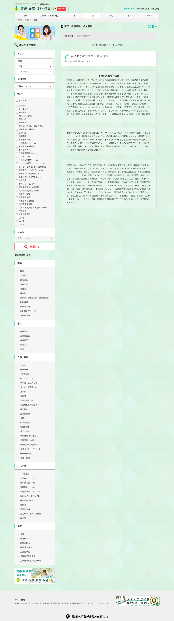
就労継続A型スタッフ (29, 436)
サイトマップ (103, 603)
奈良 (129, 16)
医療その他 (25, 306)
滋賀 (111, 16)
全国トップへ (44, 4)
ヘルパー (24, 365)
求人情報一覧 (25, 603)
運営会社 (57, 603)
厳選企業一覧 (48, 603)
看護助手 (28, 20)
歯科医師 (24, 331)
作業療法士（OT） (28, 478)
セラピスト (25, 474)
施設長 (23, 392)
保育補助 (24, 538)
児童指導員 (25, 552)
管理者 (23, 396)
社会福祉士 (25, 409)
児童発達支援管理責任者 (30, 561)
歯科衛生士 (25, 336)
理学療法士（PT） (28, 483)
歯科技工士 (25, 340)
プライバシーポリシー (89, 603)
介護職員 (24, 369)
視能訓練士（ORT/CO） (30, 491)
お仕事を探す (129, 9)
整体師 (23, 505)
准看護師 (24, 280)
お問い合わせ (67, 603)
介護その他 (25, 458)
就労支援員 (25, 431)
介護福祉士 (25, 414)
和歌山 (149, 16)
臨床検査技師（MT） (29, 311)
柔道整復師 (25, 509)
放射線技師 (25, 315)
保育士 (23, 534)
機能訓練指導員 (26, 500)
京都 (92, 16)
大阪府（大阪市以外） (49, 16)
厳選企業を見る (143, 9)
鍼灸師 (23, 518)
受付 (22, 349)
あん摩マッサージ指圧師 (30, 514)
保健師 (23, 289)
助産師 (23, 293)
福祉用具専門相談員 (28, 405)
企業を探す (155, 9)
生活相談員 (25, 374)
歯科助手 (24, 345)
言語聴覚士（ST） (28, 487)
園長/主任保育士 (27, 547)
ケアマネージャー (27, 378)
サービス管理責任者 (28, 387)
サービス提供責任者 (28, 383)
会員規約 (76, 603)
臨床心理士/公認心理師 (30, 496)
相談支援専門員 (26, 400)
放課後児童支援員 (27, 556)
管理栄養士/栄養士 (28, 440)
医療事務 (24, 302)
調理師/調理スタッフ (29, 445)
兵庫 (73, 16)
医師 (22, 271)
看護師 (23, 276)
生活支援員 (25, 422)
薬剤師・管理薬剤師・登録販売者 (34, 298)
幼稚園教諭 (25, 543)
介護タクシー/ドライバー (31, 449)
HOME (20, 20)
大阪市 (25, 16)
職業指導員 (25, 427)
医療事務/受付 (26, 453)
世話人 (23, 418)
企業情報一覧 (36, 603)
